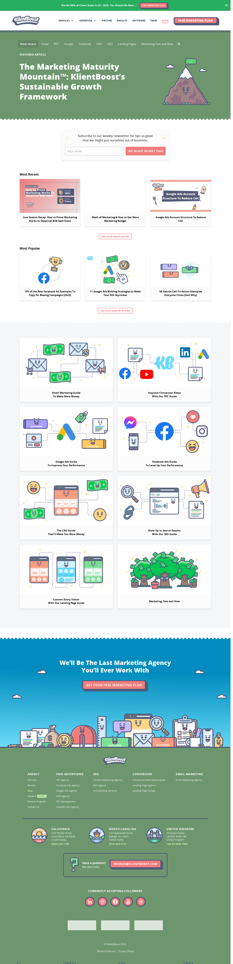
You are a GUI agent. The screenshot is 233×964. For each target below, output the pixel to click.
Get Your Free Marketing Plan (114, 685)
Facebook (85, 44)
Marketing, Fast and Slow (157, 44)
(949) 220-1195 (60, 844)
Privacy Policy (126, 951)
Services (32, 780)
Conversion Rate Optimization (149, 780)
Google (68, 44)
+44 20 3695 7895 (177, 844)
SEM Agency (63, 796)
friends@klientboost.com (135, 864)
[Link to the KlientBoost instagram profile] (102, 902)
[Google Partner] (82, 925)
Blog (30, 790)
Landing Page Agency (144, 785)
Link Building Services (105, 790)
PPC (56, 44)
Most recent (28, 44)
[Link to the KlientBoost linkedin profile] (90, 902)
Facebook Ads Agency (68, 785)
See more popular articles (115, 310)
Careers (36, 796)
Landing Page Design (144, 790)
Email (45, 44)
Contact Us (34, 806)
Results (32, 785)
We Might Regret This (145, 151)
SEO (109, 44)
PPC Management (66, 801)
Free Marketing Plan (195, 20)
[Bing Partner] (115, 925)
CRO (99, 44)
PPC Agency (62, 780)
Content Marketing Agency (107, 780)
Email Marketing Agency (189, 780)
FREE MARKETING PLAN (154, 5)
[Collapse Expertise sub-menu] (94, 20)
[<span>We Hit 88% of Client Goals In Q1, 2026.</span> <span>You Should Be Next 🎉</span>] (115, 5)
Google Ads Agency (67, 790)
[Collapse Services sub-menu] (72, 20)
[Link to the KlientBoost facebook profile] (115, 902)
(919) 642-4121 (118, 844)
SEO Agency (100, 785)
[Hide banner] (226, 5)
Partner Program (36, 801)
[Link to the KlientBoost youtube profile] (128, 902)
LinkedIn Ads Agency (67, 806)
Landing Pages (127, 44)
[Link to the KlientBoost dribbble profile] (141, 902)
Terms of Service (106, 951)
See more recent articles (115, 236)
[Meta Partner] (148, 925)
